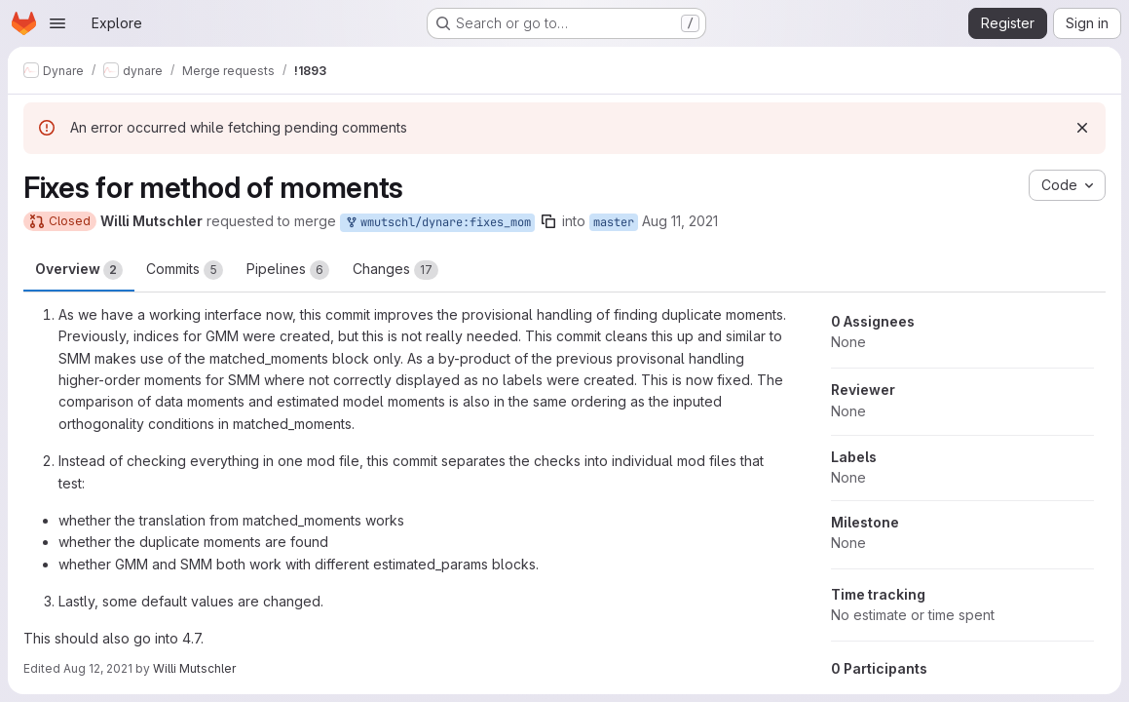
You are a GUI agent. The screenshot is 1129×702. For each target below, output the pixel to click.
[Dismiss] (1082, 127)
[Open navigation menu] (57, 23)
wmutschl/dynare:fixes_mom (437, 222)
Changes (395, 270)
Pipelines (287, 270)
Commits (184, 270)
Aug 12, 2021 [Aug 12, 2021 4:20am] (97, 668)
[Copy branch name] (548, 221)
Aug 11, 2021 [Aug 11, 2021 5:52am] (680, 221)
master (613, 222)
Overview (79, 270)
